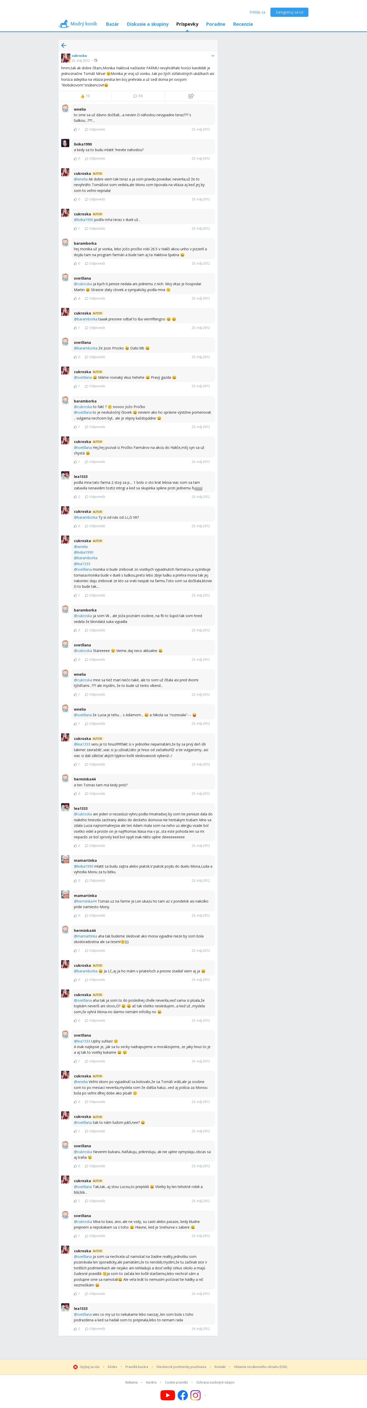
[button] (96, 60)
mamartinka (87, 936)
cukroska (79, 56)
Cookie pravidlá (176, 1382)
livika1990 (85, 219)
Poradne (215, 24)
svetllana (84, 377)
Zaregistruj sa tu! (289, 12)
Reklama (131, 1382)
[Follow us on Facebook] (183, 1395)
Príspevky (187, 24)
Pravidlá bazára (136, 1367)
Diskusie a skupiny (147, 24)
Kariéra (151, 1382)
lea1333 (83, 563)
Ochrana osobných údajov (215, 1382)
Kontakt (220, 1367)
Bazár (112, 24)
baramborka (87, 319)
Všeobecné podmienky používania (181, 1367)
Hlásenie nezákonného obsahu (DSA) (260, 1367)
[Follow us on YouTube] (167, 1395)
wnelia (82, 179)
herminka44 (87, 901)
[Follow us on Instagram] (198, 1395)
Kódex (112, 1367)
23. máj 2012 (81, 60)
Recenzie (243, 24)
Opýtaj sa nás (89, 1367)
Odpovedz (95, 129)
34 (138, 95)
